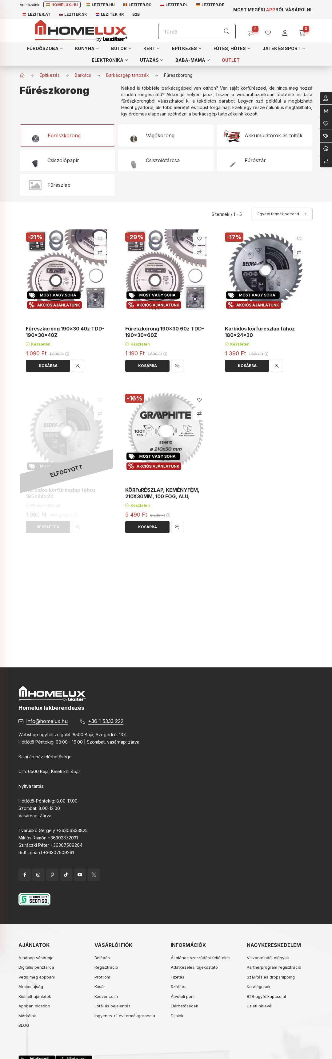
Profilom (102, 977)
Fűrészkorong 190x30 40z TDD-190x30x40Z (65, 332)
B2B (136, 14)
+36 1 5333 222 (105, 721)
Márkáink (27, 1015)
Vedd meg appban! (36, 977)
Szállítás (178, 986)
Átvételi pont (183, 996)
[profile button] (270, 30)
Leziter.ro (137, 4)
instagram (38, 875)
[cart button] (304, 30)
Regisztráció (106, 967)
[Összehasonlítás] (253, 30)
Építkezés (50, 75)
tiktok (66, 875)
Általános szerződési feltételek (200, 957)
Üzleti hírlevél (259, 1005)
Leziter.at (36, 14)
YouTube (80, 875)
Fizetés (177, 977)
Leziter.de (210, 4)
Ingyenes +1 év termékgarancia (124, 1015)
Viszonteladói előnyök (268, 957)
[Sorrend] (282, 214)
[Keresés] (227, 31)
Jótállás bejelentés (112, 1005)
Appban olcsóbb (34, 1005)
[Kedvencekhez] (100, 239)
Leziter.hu (100, 4)
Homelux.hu (62, 4)
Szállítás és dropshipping (271, 977)
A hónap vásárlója (36, 957)
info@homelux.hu (47, 721)
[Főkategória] (22, 75)
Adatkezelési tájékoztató (194, 967)
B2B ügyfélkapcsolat (266, 996)
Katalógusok (258, 986)
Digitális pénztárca (36, 967)
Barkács (83, 75)
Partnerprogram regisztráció (274, 967)
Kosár (99, 986)
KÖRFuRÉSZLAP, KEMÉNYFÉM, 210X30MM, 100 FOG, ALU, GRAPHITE (162, 496)
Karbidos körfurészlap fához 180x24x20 (260, 332)
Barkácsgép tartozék (127, 75)
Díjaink (177, 1015)
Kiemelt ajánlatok (34, 996)
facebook (24, 875)
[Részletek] (48, 527)
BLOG (23, 1025)
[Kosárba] (48, 366)
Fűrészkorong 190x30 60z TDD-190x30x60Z (164, 332)
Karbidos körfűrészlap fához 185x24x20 (61, 493)
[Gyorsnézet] (78, 366)
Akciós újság (30, 986)
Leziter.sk (73, 14)
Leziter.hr (110, 14)
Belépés (102, 957)
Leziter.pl (174, 4)
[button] (45, 48)
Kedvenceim (106, 996)
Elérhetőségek (184, 1005)
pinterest (52, 875)
